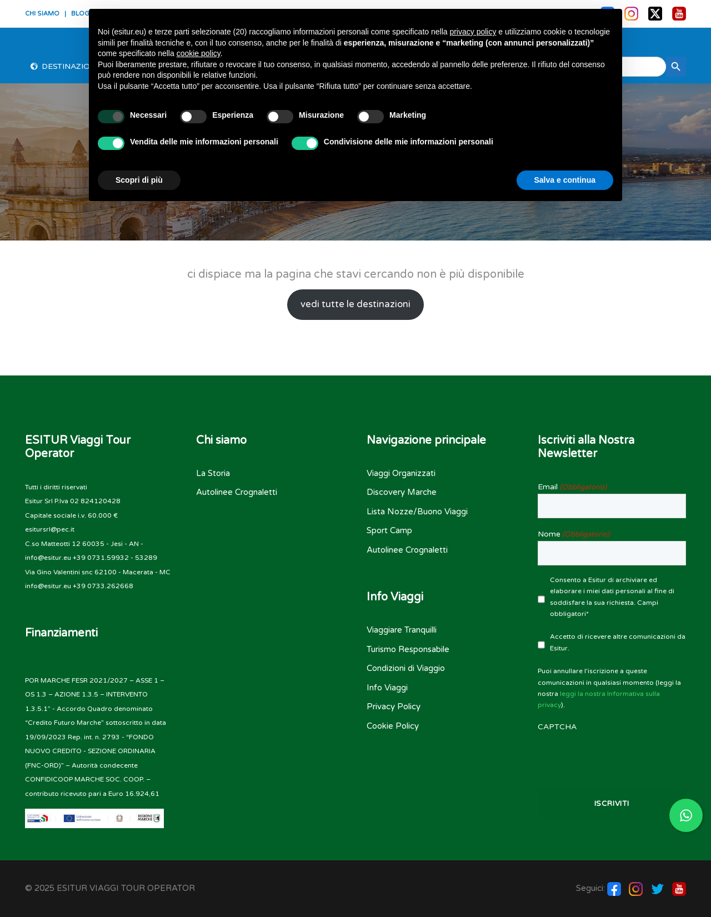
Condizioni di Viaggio (406, 668)
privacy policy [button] (472, 31)
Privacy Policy (393, 706)
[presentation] (612, 755)
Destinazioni (70, 66)
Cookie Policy (393, 726)
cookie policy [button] (199, 53)
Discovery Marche (402, 492)
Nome (573, 534)
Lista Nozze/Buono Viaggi (417, 512)
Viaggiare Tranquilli (402, 630)
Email (572, 487)
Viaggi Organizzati (401, 473)
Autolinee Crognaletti (236, 492)
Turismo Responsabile (408, 649)
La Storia (213, 473)
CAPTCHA (557, 726)
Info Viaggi (387, 688)
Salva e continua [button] (564, 180)
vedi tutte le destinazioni (355, 304)
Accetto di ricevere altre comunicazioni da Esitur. (617, 642)
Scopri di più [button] (139, 180)
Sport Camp (389, 530)
